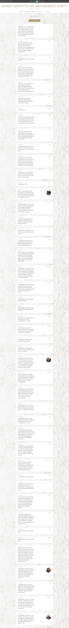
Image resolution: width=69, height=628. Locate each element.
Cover (21, 11)
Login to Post (34, 20)
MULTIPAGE (40, 1)
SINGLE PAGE (32, 1)
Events (33, 11)
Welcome (27, 11)
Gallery (47, 11)
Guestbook (40, 11)
